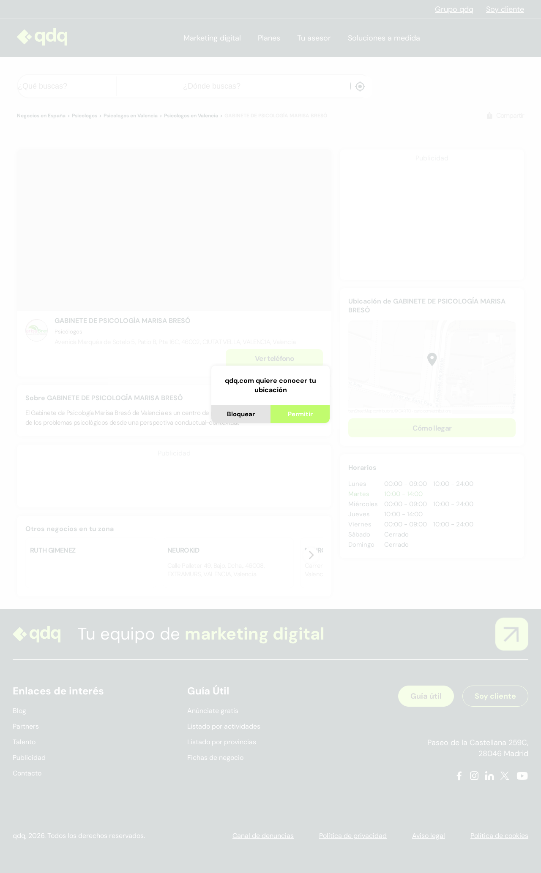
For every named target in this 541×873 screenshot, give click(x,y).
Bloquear (241, 414)
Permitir (300, 414)
